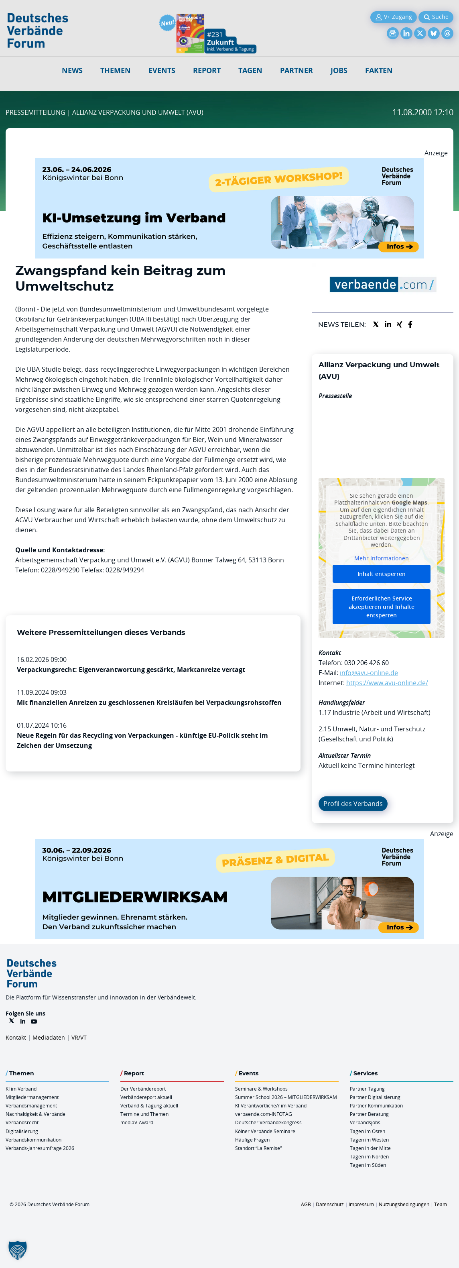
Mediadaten (48, 1037)
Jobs (339, 70)
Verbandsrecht (22, 1122)
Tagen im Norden (369, 1156)
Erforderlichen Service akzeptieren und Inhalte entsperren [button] (381, 606)
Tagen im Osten (367, 1131)
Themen (115, 70)
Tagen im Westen (369, 1139)
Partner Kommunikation (376, 1105)
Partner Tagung (367, 1088)
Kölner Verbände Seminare (265, 1131)
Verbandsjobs (365, 1122)
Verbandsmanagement (31, 1105)
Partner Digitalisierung (375, 1097)
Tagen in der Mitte (370, 1148)
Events (161, 70)
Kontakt (16, 1037)
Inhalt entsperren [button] (381, 574)
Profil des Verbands (353, 803)
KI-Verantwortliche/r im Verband (271, 1105)
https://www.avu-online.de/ (387, 682)
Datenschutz (330, 1204)
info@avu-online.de (369, 672)
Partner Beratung (369, 1114)
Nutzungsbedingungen (404, 1204)
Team (440, 1204)
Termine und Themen (144, 1114)
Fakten (379, 70)
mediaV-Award (136, 1122)
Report (207, 70)
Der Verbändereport (143, 1088)
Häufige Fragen (252, 1139)
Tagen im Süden (368, 1165)
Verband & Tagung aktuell (149, 1105)
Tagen (250, 70)
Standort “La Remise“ (258, 1148)
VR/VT (79, 1037)
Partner (296, 70)
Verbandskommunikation (33, 1139)
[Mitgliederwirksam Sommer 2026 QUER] (229, 843)
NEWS (72, 70)
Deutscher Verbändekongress (268, 1122)
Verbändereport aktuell (146, 1097)
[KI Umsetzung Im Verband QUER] (229, 163)
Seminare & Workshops (261, 1088)
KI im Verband (21, 1088)
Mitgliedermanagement (32, 1097)
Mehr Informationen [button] (381, 558)
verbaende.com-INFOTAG (263, 1114)
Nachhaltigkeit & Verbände (35, 1114)
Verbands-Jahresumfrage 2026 (40, 1148)
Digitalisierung (22, 1131)
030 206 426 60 (366, 662)
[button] (17, 1250)
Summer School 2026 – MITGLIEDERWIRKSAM (286, 1097)
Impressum (361, 1204)
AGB (306, 1204)
